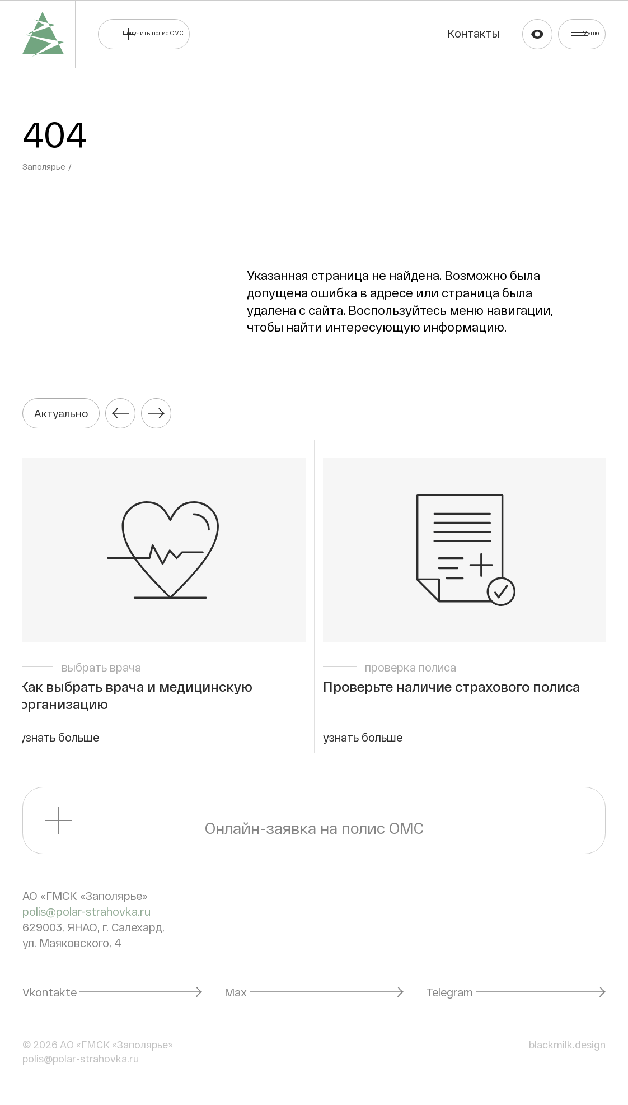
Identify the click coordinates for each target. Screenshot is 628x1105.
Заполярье (45, 166)
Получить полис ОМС (200, 33)
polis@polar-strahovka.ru (86, 917)
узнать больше (62, 742)
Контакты (432, 33)
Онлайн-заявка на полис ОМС (314, 826)
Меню (578, 33)
